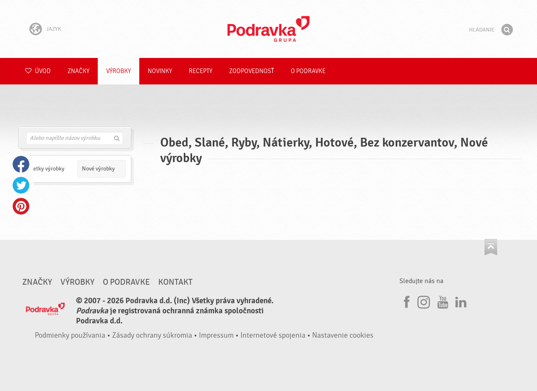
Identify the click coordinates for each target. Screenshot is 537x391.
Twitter (21, 185)
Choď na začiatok (491, 247)
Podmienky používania (70, 335)
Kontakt (175, 282)
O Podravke (308, 71)
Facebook (21, 164)
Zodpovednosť (251, 71)
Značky (78, 71)
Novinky (160, 71)
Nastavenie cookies (342, 335)
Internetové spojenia (272, 335)
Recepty (200, 71)
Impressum (216, 335)
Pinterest (21, 206)
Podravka (268, 29)
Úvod (38, 71)
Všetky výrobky (46, 168)
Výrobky (118, 71)
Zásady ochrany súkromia (152, 335)
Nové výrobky (98, 168)
